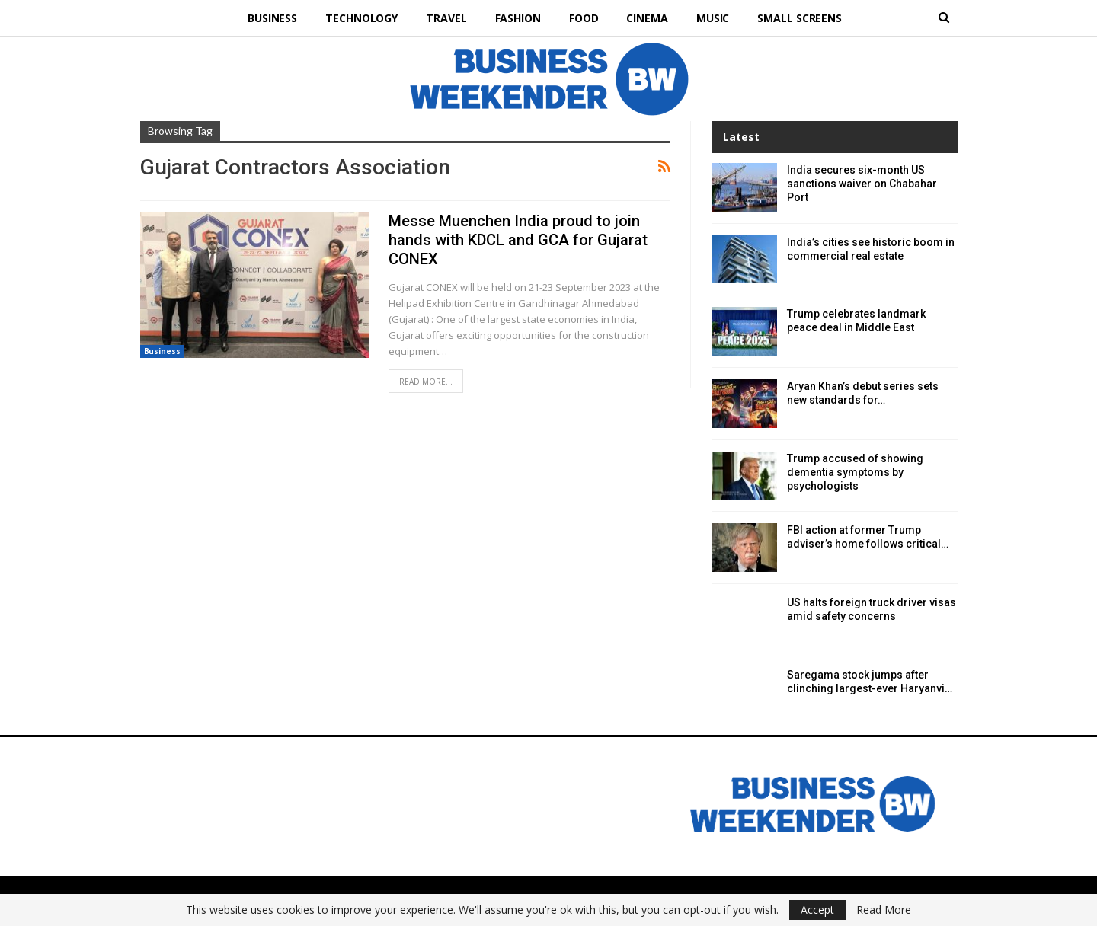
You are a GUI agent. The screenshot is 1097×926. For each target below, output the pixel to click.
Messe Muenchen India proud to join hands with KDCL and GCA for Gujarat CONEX (518, 240)
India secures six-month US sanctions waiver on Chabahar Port (862, 183)
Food (584, 18)
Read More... (426, 381)
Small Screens (799, 18)
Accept (817, 909)
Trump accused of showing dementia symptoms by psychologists (855, 472)
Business (272, 18)
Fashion (518, 18)
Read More (883, 910)
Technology (361, 18)
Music (713, 18)
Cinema (646, 18)
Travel (446, 18)
